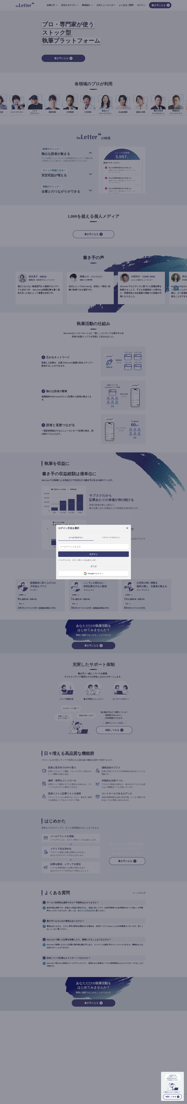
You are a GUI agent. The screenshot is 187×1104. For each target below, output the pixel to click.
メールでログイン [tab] (76, 537)
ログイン (93, 554)
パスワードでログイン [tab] (111, 537)
